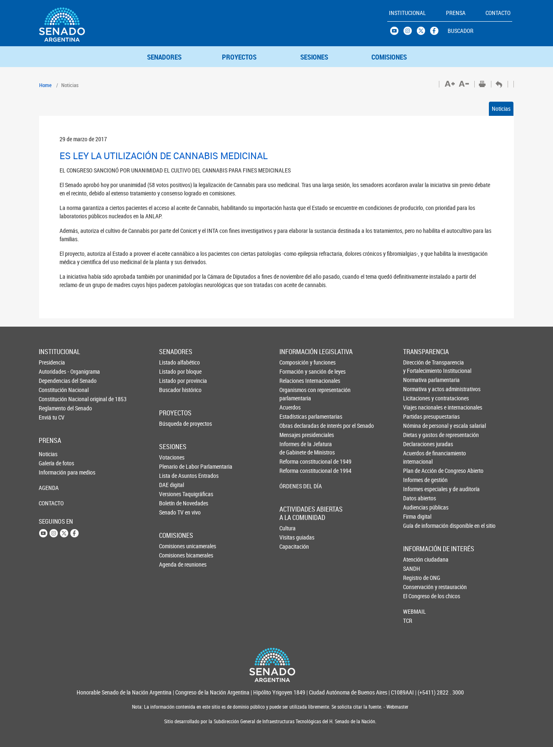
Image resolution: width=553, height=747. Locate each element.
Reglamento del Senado (52, 408)
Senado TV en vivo (173, 512)
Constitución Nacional (52, 390)
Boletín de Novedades (173, 503)
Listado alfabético (173, 362)
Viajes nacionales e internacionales (417, 407)
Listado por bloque (173, 371)
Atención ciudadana (417, 559)
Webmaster (397, 707)
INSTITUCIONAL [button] (407, 13)
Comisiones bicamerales (173, 555)
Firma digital (417, 516)
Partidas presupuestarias (417, 416)
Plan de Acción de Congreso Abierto (417, 471)
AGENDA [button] (49, 488)
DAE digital (171, 485)
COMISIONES (389, 57)
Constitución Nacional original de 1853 (52, 399)
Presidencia (52, 362)
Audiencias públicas (417, 507)
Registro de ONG (417, 578)
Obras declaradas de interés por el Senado (293, 426)
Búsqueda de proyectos (173, 423)
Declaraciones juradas (417, 444)
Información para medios (52, 472)
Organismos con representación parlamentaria (293, 394)
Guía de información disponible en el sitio (417, 526)
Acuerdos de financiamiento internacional (417, 457)
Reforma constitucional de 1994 (293, 471)
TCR (407, 621)
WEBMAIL (414, 611)
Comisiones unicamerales (173, 546)
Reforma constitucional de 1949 (293, 461)
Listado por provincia (173, 381)
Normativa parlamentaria (417, 380)
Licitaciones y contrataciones (417, 398)
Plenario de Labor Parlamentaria (173, 466)
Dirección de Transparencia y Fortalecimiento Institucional (417, 366)
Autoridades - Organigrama (52, 371)
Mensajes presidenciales (293, 435)
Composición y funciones (293, 362)
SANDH (411, 568)
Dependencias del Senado (52, 381)
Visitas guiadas (293, 537)
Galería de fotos (52, 463)
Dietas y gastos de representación (417, 435)
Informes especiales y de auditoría (417, 489)
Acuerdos (290, 407)
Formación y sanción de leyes (293, 371)
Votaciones (171, 457)
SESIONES (314, 57)
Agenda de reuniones (173, 564)
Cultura (287, 528)
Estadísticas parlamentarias (293, 416)
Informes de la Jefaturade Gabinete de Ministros (293, 448)
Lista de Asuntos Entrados (173, 476)
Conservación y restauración (417, 587)
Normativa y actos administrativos (417, 389)
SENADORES (164, 57)
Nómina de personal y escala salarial (417, 426)
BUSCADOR (460, 31)
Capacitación (293, 546)
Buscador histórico (173, 390)
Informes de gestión (417, 480)
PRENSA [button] (456, 13)
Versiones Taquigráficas (173, 494)
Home (45, 85)
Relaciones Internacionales (293, 381)
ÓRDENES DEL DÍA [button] (293, 486)
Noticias (501, 108)
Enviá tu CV (52, 417)
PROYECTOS (239, 57)
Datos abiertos (417, 498)
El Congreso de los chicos (417, 596)
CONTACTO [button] (498, 13)
